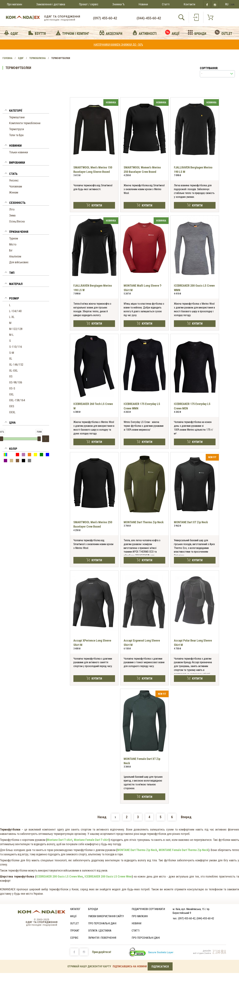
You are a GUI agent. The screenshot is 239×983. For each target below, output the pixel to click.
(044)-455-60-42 (149, 18)
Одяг (21, 58)
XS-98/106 (15, 382)
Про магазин (14, 4)
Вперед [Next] (186, 817)
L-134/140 (15, 311)
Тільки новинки (18, 152)
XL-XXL (13, 370)
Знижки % (118, 4)
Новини (143, 4)
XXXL (12, 412)
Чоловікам (15, 186)
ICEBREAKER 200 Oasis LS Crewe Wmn (108, 876)
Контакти (189, 4)
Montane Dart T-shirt (59, 840)
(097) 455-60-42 (105, 18)
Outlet (74, 923)
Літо (11, 209)
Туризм (13, 238)
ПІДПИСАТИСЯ (160, 966)
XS (10, 376)
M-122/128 (15, 329)
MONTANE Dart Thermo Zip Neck (144, 522)
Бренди (93, 909)
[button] (25, 111)
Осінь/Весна (17, 221)
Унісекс (14, 180)
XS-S (12, 388)
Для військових (18, 262)
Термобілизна (37, 58)
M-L (11, 334)
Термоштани (17, 117)
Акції (73, 916)
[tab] (25, 111)
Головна (7, 58)
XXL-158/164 (17, 400)
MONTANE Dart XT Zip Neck (191, 522)
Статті (166, 4)
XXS (11, 406)
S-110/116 (15, 346)
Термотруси (16, 129)
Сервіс (74, 937)
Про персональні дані (102, 923)
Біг (10, 250)
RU (226, 4)
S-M (11, 352)
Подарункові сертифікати (148, 909)
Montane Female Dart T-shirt (91, 840)
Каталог (75, 909)
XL (10, 358)
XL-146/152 (16, 364)
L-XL (11, 317)
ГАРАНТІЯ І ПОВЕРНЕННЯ (102, 937)
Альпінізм (15, 256)
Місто (12, 244)
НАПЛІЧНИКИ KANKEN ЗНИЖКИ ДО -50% (118, 44)
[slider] (39, 438)
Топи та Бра (16, 135)
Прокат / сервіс (88, 4)
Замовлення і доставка (50, 4)
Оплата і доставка (99, 930)
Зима (12, 215)
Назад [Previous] (102, 817)
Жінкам (13, 192)
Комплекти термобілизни (24, 123)
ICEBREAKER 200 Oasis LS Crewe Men (59, 876)
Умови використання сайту (106, 916)
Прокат (74, 930)
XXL (11, 394)
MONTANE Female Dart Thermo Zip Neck (183, 850)
